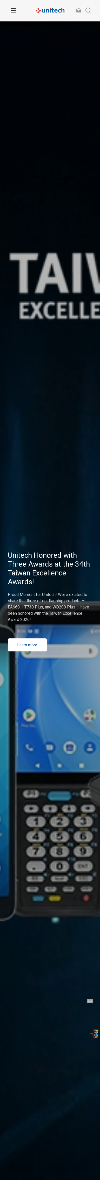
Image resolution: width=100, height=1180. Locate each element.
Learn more (27, 645)
